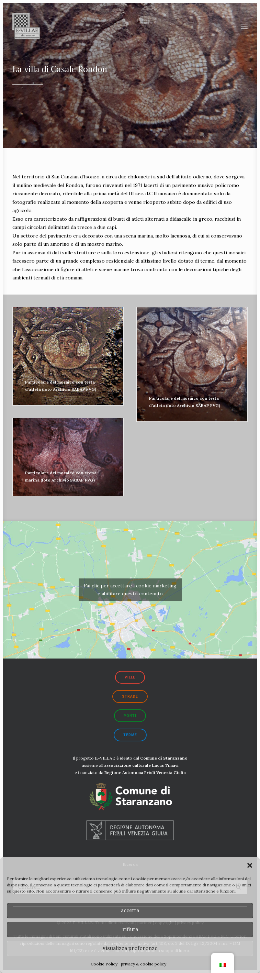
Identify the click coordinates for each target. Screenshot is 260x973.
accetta (130, 910)
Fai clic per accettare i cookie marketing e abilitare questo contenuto (130, 590)
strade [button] (130, 696)
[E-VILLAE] (26, 26)
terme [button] (130, 735)
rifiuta (130, 929)
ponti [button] (130, 716)
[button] (249, 865)
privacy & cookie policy (143, 963)
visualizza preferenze (130, 948)
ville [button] (130, 677)
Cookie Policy (104, 963)
